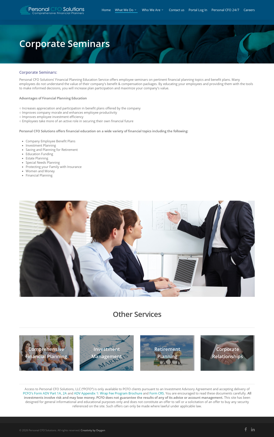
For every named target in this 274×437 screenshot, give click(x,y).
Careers (249, 12)
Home (109, 12)
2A (65, 393)
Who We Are (153, 12)
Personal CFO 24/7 (222, 12)
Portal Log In (197, 12)
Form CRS (156, 393)
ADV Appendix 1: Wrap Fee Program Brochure (108, 393)
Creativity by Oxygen (93, 430)
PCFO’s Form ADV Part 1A (42, 393)
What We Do (127, 12)
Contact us (176, 12)
